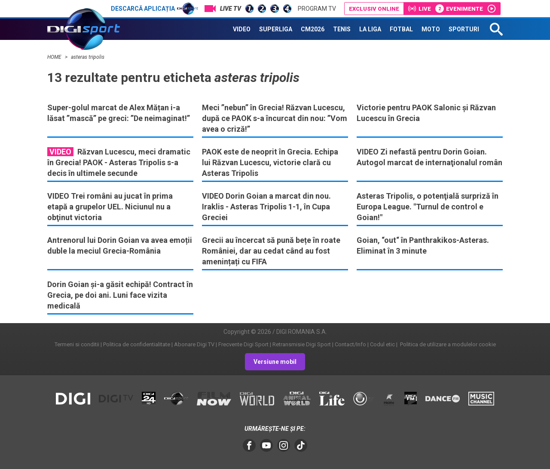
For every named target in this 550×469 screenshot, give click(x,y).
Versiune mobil (275, 361)
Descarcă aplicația (154, 9)
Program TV (317, 8)
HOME (55, 57)
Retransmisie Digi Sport (301, 344)
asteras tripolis (87, 57)
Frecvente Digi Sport (243, 344)
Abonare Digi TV (194, 344)
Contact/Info (350, 344)
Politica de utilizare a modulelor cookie (447, 344)
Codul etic (382, 344)
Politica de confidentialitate (136, 344)
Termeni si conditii (77, 344)
